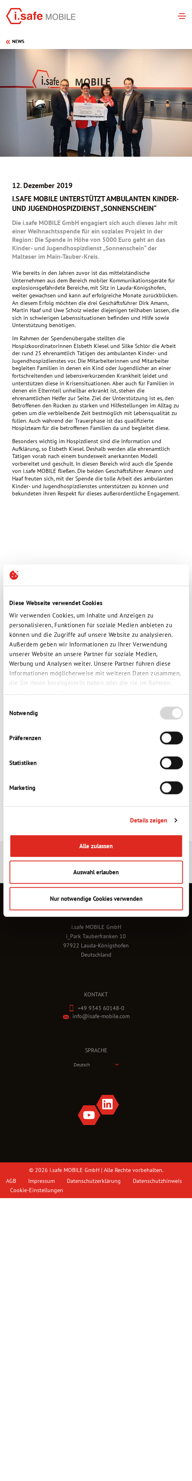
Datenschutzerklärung (94, 1180)
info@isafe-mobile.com (101, 1016)
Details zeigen (148, 820)
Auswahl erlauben (96, 872)
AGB (11, 1180)
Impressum (41, 1180)
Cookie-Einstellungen (36, 1190)
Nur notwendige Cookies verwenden (96, 898)
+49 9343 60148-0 (101, 1008)
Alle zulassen (96, 845)
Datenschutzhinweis (157, 1180)
